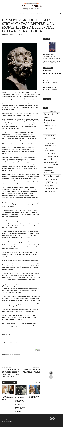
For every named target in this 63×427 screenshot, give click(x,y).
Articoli (7, 16)
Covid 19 (14, 354)
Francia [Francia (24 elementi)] (50, 148)
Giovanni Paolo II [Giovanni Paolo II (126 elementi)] (51, 153)
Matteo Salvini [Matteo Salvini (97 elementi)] (49, 173)
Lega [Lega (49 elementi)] (45, 165)
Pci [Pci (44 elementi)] (45, 183)
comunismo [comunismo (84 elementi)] (48, 128)
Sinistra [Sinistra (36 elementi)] (46, 185)
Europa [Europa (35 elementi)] (46, 148)
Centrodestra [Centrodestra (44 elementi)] (47, 117)
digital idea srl (6, 419)
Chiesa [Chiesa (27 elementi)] (54, 117)
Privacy (3, 421)
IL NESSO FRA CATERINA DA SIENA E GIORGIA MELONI (34, 396)
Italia (18, 354)
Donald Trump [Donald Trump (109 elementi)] (49, 136)
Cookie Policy (9, 421)
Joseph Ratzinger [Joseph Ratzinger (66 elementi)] (50, 162)
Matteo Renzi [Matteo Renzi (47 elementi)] (48, 170)
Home (19, 13)
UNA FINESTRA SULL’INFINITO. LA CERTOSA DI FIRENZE (51, 86)
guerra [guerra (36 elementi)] (56, 156)
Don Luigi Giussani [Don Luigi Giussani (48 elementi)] (49, 138)
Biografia (26, 13)
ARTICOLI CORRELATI (9, 382)
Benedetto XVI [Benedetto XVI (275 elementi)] (52, 114)
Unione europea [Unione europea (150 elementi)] (51, 188)
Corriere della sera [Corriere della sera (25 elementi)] (47, 130)
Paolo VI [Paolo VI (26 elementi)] (58, 172)
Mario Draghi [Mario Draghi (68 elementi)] (48, 167)
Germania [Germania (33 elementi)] (56, 148)
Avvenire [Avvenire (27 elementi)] (46, 111)
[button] (60, 13)
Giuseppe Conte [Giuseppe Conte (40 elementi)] (48, 156)
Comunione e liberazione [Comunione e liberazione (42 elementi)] (51, 125)
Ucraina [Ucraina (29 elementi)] (51, 185)
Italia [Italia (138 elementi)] (51, 159)
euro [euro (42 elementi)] (54, 145)
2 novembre (8, 354)
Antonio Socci (6, 34)
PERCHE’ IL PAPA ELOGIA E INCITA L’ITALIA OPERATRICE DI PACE (7, 397)
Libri (33, 13)
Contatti (40, 13)
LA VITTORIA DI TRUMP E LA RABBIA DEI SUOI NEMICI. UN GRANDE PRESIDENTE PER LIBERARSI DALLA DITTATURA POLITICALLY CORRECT (10, 373)
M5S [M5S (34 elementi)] (57, 164)
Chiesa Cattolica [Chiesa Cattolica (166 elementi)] (51, 120)
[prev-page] (37, 382)
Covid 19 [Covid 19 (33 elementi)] (55, 131)
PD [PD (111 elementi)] (48, 183)
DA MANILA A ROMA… (49, 93)
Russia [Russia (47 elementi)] (54, 183)
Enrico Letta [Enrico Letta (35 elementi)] (47, 141)
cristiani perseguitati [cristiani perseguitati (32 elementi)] (48, 133)
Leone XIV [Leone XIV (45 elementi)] (52, 165)
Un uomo (45, 80)
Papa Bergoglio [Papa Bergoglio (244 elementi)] (52, 176)
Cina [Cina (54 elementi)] (45, 123)
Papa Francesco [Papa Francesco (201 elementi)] (52, 179)
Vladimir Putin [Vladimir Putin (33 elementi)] (52, 191)
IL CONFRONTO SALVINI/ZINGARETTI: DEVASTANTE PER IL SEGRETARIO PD (52, 73)
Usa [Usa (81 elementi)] (45, 191)
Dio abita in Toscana (48, 54)
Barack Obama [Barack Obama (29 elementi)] (52, 111)
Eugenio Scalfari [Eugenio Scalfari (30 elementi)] (47, 145)
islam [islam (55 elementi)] (45, 159)
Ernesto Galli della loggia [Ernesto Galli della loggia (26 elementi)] (49, 143)
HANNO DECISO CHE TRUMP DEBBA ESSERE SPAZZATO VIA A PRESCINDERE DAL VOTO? (31, 371)
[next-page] (39, 382)
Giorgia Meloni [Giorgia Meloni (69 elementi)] (49, 150)
